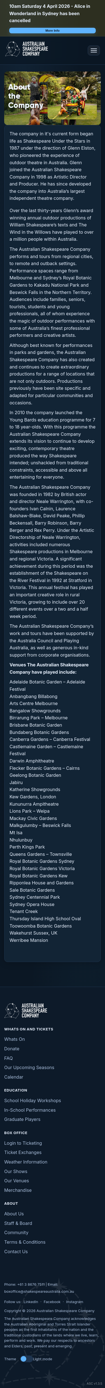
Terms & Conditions (24, 1242)
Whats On (14, 1039)
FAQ (8, 1058)
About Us (14, 1213)
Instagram (74, 1301)
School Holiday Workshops (32, 1100)
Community (16, 1232)
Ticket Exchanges (22, 1152)
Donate (11, 1048)
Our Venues (16, 1180)
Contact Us (16, 1251)
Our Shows (15, 1171)
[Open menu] (94, 50)
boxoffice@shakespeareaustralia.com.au (39, 1291)
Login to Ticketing (23, 1143)
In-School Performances (30, 1110)
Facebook (52, 1301)
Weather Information (25, 1162)
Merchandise (18, 1190)
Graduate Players (22, 1119)
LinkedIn (31, 1301)
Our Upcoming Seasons (29, 1067)
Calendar (13, 1077)
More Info (52, 30)
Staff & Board (18, 1223)
